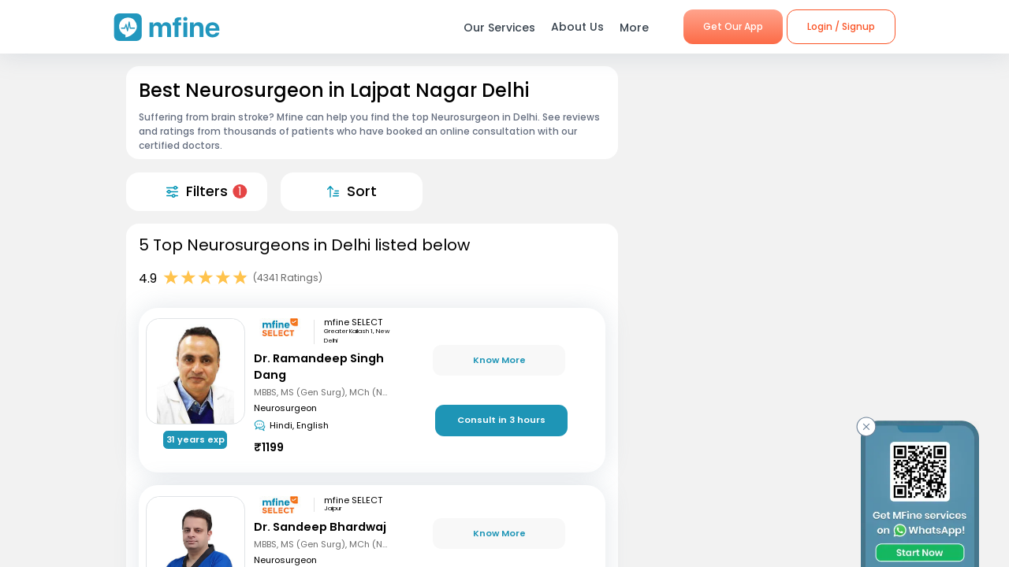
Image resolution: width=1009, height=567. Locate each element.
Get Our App (733, 26)
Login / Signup (841, 26)
